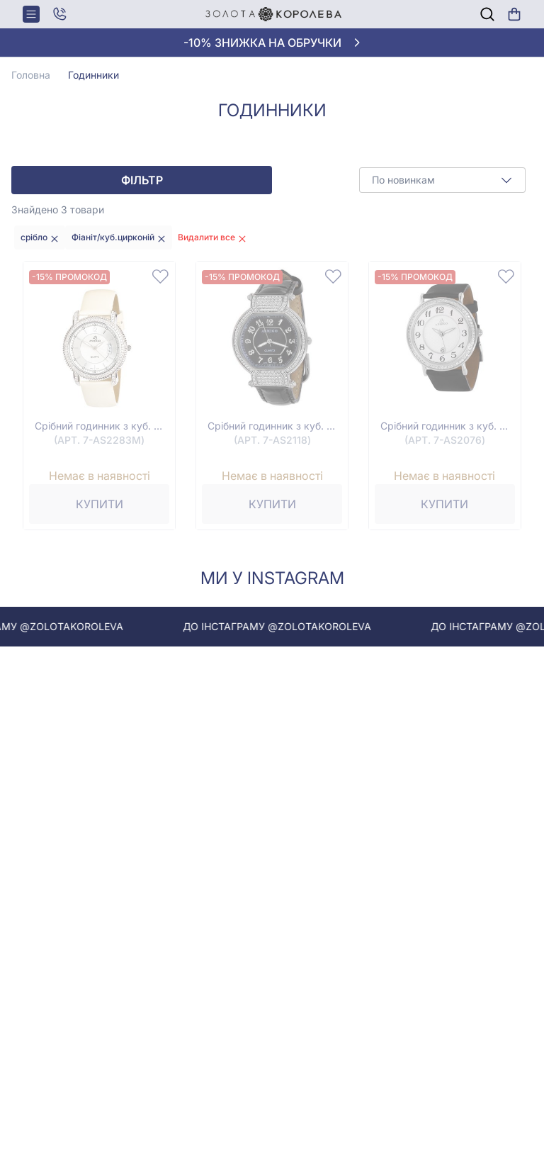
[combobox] (442, 180)
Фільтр (142, 180)
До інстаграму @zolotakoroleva (288, 626)
